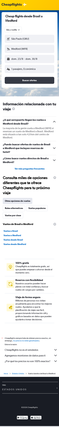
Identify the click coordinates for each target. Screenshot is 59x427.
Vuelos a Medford (12, 235)
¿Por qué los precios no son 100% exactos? (31, 361)
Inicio (6, 373)
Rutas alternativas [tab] (14, 208)
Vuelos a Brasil (10, 231)
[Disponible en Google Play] (22, 418)
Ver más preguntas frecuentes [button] (30, 168)
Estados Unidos (18, 373)
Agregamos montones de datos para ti (31, 355)
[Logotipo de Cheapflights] (12, 4)
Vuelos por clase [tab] (13, 215)
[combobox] (13, 30)
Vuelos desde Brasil (13, 239)
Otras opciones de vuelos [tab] (17, 201)
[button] (29, 39)
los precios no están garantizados (26, 341)
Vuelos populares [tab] (37, 208)
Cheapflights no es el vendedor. (31, 350)
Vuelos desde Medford (14, 244)
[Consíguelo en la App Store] (36, 418)
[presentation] (13, 108)
